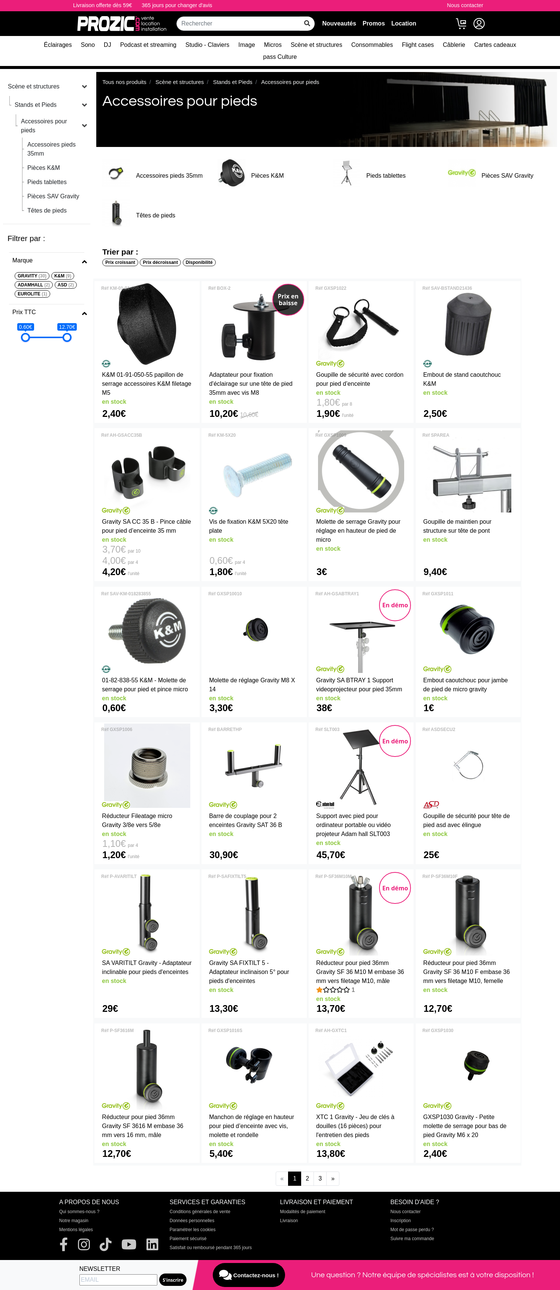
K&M (62, 276)
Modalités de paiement (303, 1211)
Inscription (400, 1220)
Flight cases (418, 45)
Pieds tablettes (47, 182)
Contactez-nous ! (249, 1275)
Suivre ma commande (412, 1238)
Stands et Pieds (36, 105)
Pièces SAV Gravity (53, 196)
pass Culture (280, 57)
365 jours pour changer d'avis (177, 5)
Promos (374, 23)
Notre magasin (73, 1220)
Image (246, 45)
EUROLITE (32, 294)
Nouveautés (339, 23)
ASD (66, 285)
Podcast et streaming (148, 45)
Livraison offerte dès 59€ (102, 5)
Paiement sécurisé (188, 1238)
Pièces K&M (43, 168)
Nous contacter (465, 5)
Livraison (289, 1220)
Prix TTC (24, 312)
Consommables (372, 45)
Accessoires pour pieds (44, 125)
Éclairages (58, 45)
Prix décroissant (160, 262)
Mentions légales (76, 1229)
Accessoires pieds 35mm (51, 149)
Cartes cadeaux (495, 45)
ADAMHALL (34, 285)
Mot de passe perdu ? (412, 1229)
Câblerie (454, 45)
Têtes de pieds (47, 210)
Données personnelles (192, 1220)
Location (404, 23)
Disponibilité (199, 262)
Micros (273, 45)
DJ (107, 45)
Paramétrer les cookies (193, 1229)
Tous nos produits (124, 82)
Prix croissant (120, 262)
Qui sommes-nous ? (79, 1211)
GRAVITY (32, 276)
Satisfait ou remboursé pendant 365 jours (211, 1247)
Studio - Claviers (207, 45)
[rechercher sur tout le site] (307, 23)
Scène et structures (316, 45)
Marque (22, 260)
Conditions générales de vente (200, 1211)
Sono (88, 45)
